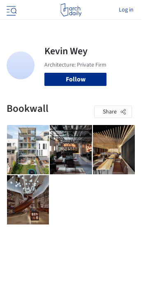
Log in (126, 10)
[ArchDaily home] (70, 9)
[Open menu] (10, 10)
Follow (76, 79)
